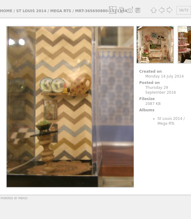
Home (6, 11)
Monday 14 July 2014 (164, 76)
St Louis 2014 (31, 11)
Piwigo (22, 198)
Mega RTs (60, 11)
